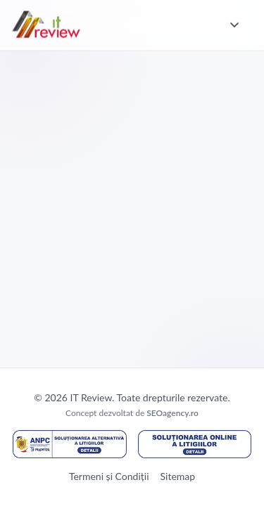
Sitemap (178, 476)
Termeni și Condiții (109, 476)
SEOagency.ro (172, 413)
